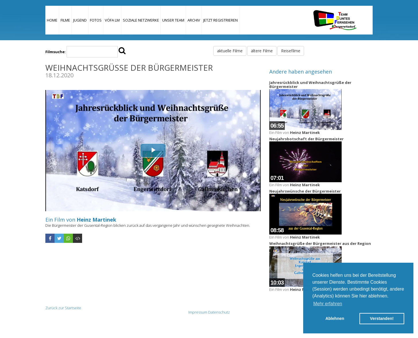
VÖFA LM (112, 20)
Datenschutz (219, 312)
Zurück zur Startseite (63, 307)
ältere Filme (262, 50)
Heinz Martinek (96, 219)
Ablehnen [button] (334, 318)
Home (52, 20)
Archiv (193, 20)
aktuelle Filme (230, 50)
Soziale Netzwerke (141, 20)
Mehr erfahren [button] (327, 303)
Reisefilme (290, 50)
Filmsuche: (55, 51)
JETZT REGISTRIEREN (220, 20)
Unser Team (173, 20)
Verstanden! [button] (382, 318)
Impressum (197, 312)
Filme (65, 20)
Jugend (80, 20)
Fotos (96, 20)
